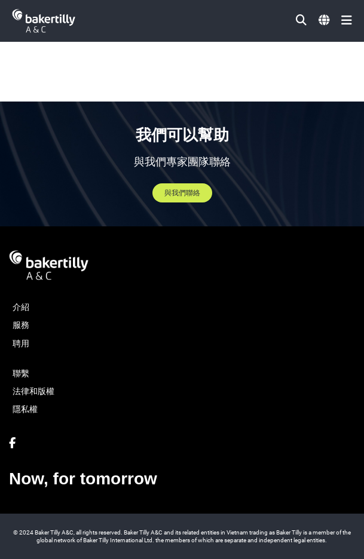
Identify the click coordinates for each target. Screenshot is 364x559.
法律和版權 (33, 391)
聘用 (21, 343)
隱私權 (25, 409)
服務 (21, 325)
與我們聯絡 (182, 193)
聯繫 (21, 373)
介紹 (21, 307)
